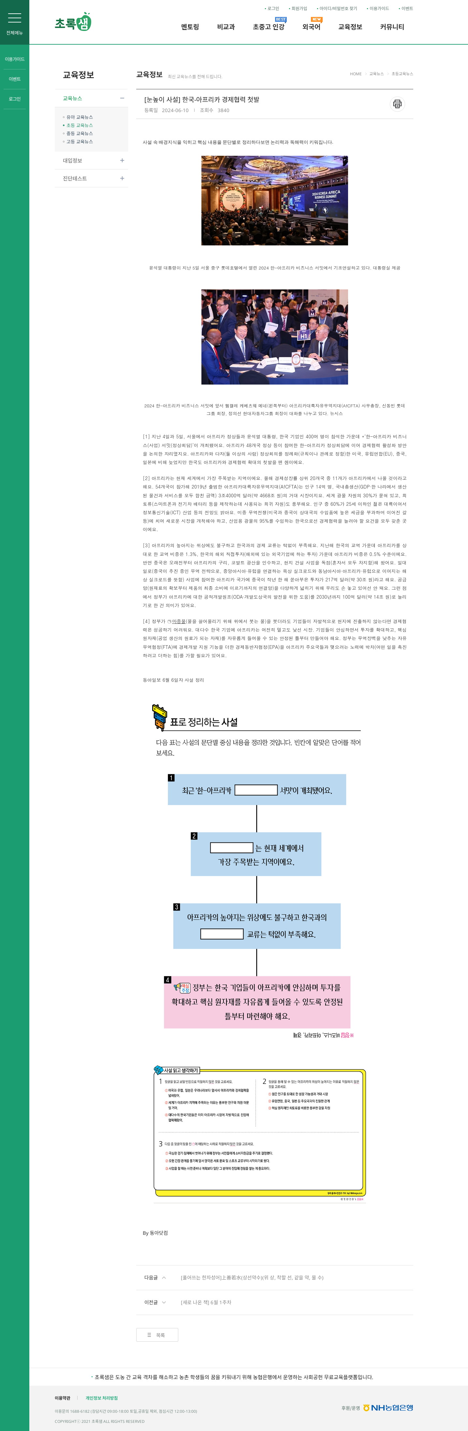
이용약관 (62, 1398)
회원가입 (299, 8)
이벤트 (407, 8)
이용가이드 (379, 8)
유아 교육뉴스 (79, 117)
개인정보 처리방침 (102, 1398)
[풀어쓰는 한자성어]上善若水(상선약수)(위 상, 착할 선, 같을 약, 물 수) (234, 1277)
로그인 (273, 8)
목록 (160, 1335)
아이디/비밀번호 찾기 (339, 8)
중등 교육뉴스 (79, 133)
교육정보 (78, 75)
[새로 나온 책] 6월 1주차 (187, 1302)
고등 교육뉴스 (79, 142)
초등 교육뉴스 (79, 125)
